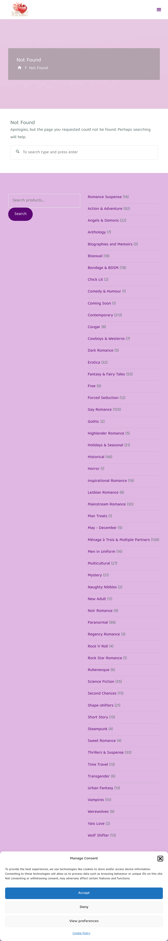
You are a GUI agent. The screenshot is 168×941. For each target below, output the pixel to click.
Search (21, 214)
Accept (84, 893)
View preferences (84, 921)
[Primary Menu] (159, 9)
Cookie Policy (81, 933)
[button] (160, 858)
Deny (84, 907)
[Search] (17, 152)
